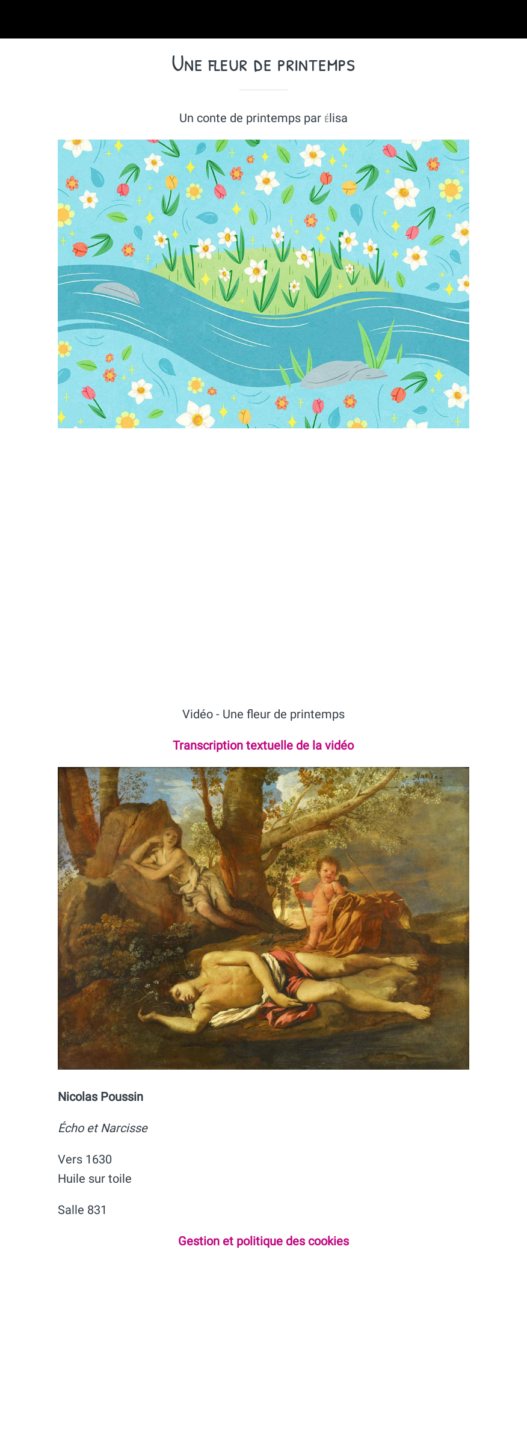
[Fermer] (19, 19)
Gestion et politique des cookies (263, 1241)
